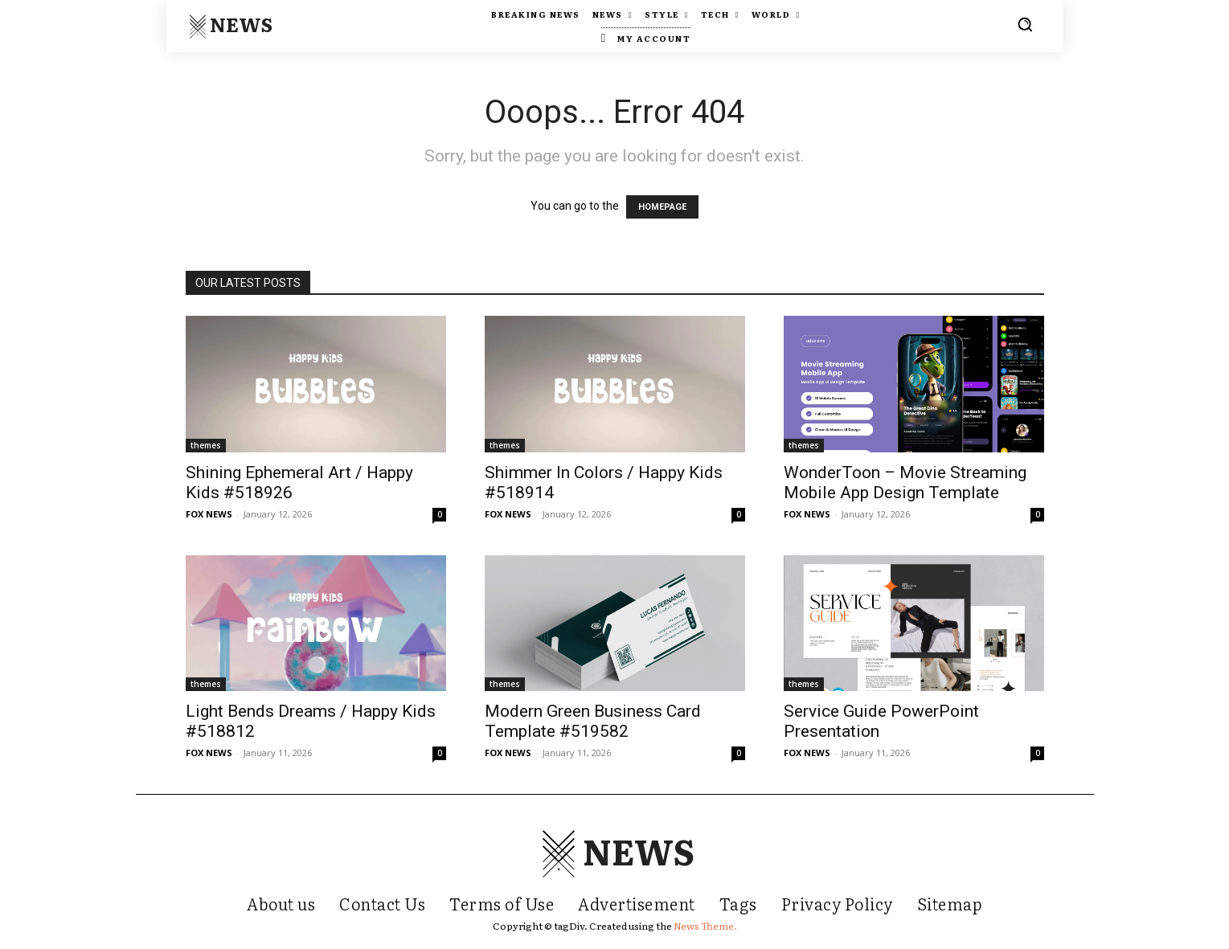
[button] (1025, 24)
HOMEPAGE (662, 207)
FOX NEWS (209, 514)
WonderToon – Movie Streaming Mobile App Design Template (905, 482)
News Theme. (705, 925)
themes (205, 445)
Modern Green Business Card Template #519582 (593, 721)
